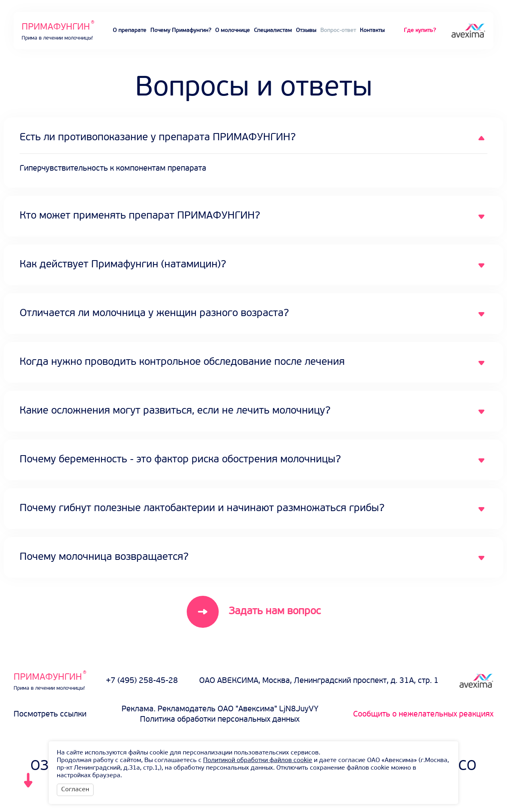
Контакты (372, 31)
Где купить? (420, 31)
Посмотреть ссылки (50, 714)
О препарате (129, 31)
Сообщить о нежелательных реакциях (423, 714)
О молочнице (232, 31)
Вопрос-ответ (338, 31)
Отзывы (306, 31)
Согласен (75, 789)
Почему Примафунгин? (180, 31)
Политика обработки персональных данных (219, 720)
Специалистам (273, 31)
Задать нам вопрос (275, 611)
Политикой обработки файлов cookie (257, 760)
